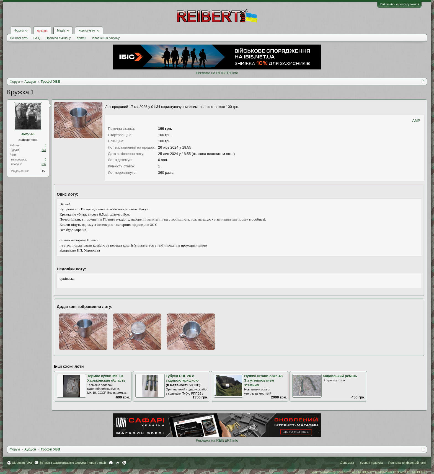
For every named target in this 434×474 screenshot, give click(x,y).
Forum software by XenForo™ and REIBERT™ (368, 472)
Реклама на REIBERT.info (217, 73)
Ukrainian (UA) (22, 462)
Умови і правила (371, 462)
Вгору (118, 463)
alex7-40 (27, 134)
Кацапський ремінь (340, 376)
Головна (111, 463)
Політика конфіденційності (407, 462)
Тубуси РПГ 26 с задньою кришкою (182, 378)
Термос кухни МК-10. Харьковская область (106, 378)
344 (44, 150)
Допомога (347, 462)
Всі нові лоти (19, 38)
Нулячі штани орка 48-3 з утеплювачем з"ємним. (264, 380)
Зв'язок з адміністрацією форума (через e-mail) (73, 462)
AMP (416, 120)
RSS (124, 463)
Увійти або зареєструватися (399, 4)
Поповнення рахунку (105, 38)
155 (44, 171)
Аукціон (42, 30)
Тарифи (80, 38)
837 (44, 164)
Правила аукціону (58, 38)
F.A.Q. (37, 38)
